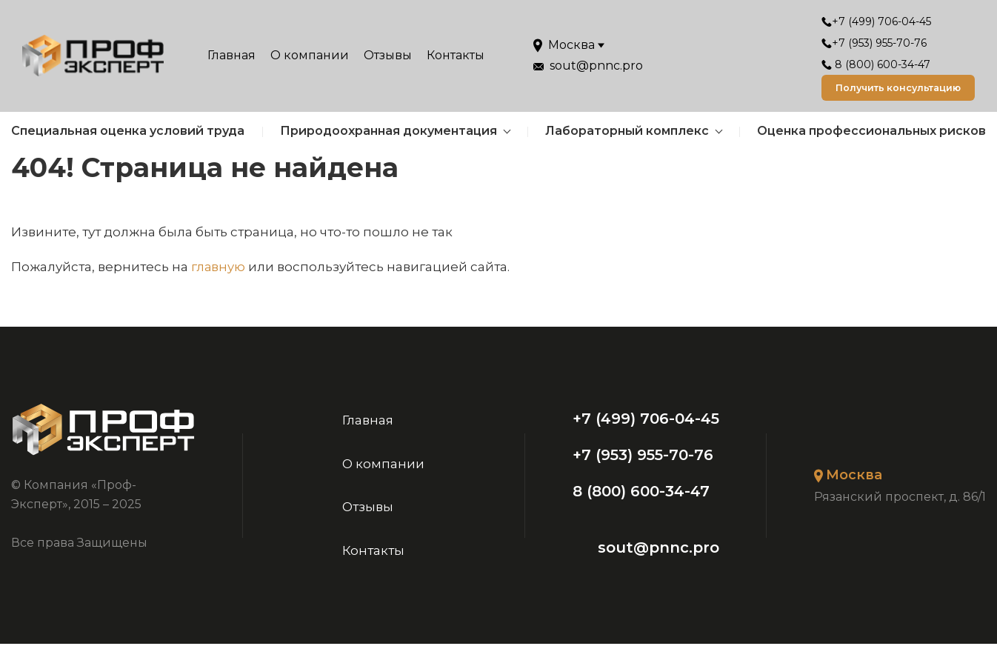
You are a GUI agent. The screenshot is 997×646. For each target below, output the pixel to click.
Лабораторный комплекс (627, 133)
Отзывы (388, 57)
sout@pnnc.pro (659, 550)
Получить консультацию (889, 89)
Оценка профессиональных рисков (871, 133)
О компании (309, 57)
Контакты (455, 57)
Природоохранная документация (388, 133)
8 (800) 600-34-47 (863, 64)
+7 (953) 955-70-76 (861, 43)
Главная (231, 57)
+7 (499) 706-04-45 (863, 21)
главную (218, 269)
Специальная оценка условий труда (127, 133)
